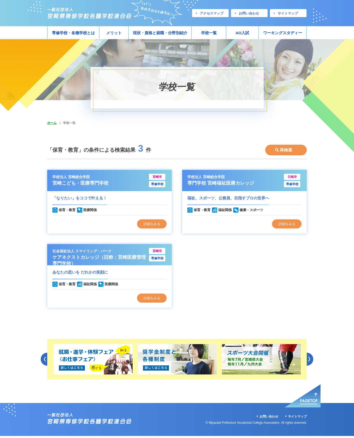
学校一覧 (209, 33)
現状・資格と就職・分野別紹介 (160, 33)
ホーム (52, 123)
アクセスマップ (211, 13)
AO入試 (242, 33)
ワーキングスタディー (282, 33)
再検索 (286, 147)
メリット (114, 33)
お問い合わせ (249, 13)
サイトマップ (288, 13)
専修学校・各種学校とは (73, 33)
